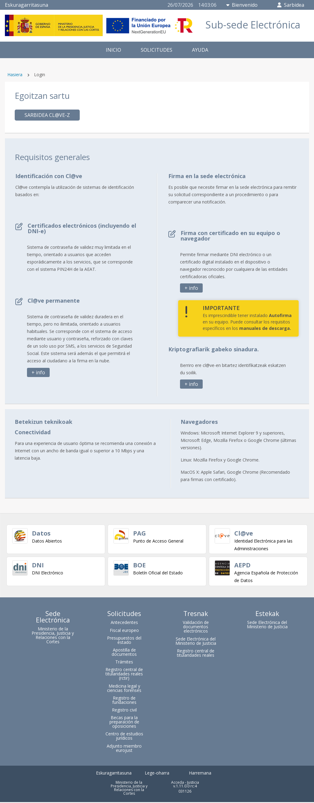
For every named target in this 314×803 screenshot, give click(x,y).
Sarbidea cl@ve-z (47, 115)
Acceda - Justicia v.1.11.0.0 (185, 784)
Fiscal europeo (124, 631)
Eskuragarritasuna (26, 5)
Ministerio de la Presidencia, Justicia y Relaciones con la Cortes (53, 636)
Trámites (124, 663)
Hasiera (14, 74)
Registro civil (124, 711)
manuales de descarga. (265, 328)
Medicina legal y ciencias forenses (124, 689)
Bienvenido (242, 4)
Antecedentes (124, 623)
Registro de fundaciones (124, 701)
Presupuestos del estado (124, 641)
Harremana (200, 774)
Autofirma (280, 315)
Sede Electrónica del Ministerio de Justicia (195, 642)
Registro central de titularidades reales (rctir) (124, 674)
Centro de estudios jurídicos (124, 737)
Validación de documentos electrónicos (196, 627)
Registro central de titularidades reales (195, 653)
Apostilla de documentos (124, 653)
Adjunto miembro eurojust (124, 749)
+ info (38, 372)
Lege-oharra (157, 774)
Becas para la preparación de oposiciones (124, 722)
